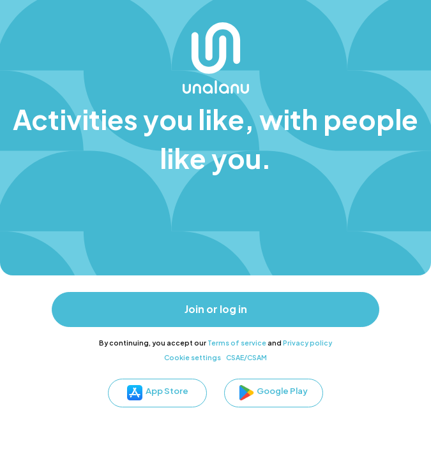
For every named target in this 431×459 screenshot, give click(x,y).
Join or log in (216, 309)
